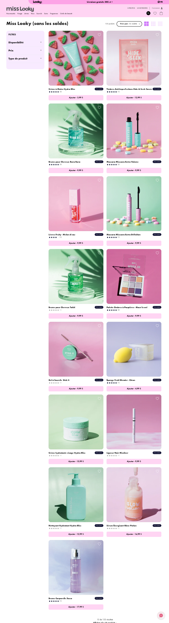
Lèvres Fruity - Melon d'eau (101, 127)
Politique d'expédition (14, 612)
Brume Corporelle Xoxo (139, 299)
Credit (150, 619)
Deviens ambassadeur (43, 591)
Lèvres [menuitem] (26, 14)
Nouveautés (10, 14)
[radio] (146, 24)
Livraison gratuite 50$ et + (100, 2)
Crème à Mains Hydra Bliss (62, 70)
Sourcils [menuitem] (39, 14)
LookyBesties (142, 8)
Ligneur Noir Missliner (138, 241)
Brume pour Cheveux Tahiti (62, 184)
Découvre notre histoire (125, 396)
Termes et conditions (80, 612)
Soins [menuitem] (46, 14)
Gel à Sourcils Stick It (137, 184)
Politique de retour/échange (36, 612)
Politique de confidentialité (60, 612)
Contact (37, 588)
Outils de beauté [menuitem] (66, 14)
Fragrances (54, 14)
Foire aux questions (71, 584)
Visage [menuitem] (19, 14)
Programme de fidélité (72, 588)
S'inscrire (59, 566)
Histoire (37, 584)
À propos (131, 8)
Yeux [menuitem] (32, 14)
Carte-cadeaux (69, 591)
